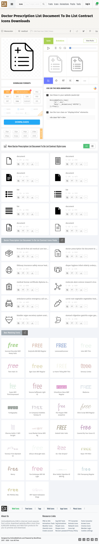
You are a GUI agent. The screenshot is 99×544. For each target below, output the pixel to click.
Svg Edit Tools (60, 521)
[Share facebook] (71, 31)
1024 (25, 136)
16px (7, 132)
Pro (77, 80)
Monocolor (8, 31)
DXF (7, 101)
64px (25, 132)
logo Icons (63, 509)
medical (24, 31)
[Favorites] (27, 164)
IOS (37, 101)
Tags (39, 509)
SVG (7, 92)
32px (16, 132)
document (21, 156)
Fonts (50, 4)
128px (34, 132)
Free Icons (28, 509)
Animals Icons (73, 523)
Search (43, 4)
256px (7, 136)
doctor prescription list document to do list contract (82, 249)
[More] (37, 164)
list (18, 190)
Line (17, 101)
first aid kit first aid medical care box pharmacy (33, 249)
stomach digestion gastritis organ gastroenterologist (82, 315)
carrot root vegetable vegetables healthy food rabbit (82, 299)
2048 (34, 136)
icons (21, 4)
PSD (36, 96)
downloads (22, 122)
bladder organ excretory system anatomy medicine (33, 315)
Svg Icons (4, 4)
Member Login (86, 528)
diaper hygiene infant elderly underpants (82, 265)
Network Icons (73, 526)
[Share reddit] (76, 31)
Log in (87, 4)
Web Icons (50, 509)
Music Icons (77, 509)
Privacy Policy (73, 531)
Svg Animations (60, 523)
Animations (64, 4)
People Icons (59, 526)
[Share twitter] (83, 31)
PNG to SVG (46, 521)
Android (27, 101)
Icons (56, 4)
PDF (7, 96)
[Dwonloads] (32, 164)
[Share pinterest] (89, 31)
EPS (17, 96)
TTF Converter (73, 521)
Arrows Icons (85, 523)
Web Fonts (15, 509)
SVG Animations (22, 92)
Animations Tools (49, 523)
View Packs (90, 40)
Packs (72, 4)
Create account (48, 531)
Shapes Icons (60, 528)
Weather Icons (47, 526)
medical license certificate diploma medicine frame (33, 282)
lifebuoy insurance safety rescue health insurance (33, 265)
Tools (79, 4)
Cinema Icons (85, 526)
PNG (36, 92)
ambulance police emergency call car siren (33, 299)
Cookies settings (87, 531)
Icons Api (71, 528)
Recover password (61, 531)
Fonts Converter (86, 521)
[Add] (18, 164)
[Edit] (23, 164)
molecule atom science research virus (81, 282)
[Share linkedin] (95, 31)
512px (16, 136)
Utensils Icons (47, 528)
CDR (27, 96)
